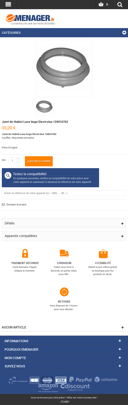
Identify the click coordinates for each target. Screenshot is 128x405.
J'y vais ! (65, 401)
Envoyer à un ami (16, 204)
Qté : (4, 160)
